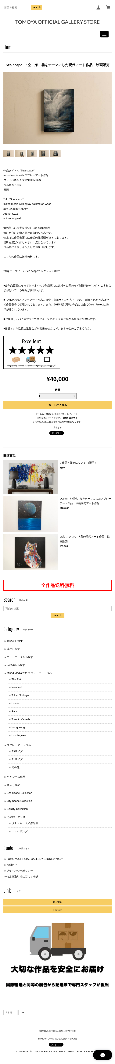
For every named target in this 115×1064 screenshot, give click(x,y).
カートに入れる (57, 405)
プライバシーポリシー (19, 870)
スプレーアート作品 (19, 745)
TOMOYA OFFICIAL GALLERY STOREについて (34, 858)
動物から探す (15, 640)
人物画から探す (16, 665)
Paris (15, 711)
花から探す (13, 648)
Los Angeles (19, 735)
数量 (57, 389)
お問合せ (11, 864)
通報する (57, 427)
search (37, 7)
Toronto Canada (21, 719)
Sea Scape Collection (19, 792)
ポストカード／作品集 (25, 823)
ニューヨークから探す (20, 657)
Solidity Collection (17, 808)
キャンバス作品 (16, 776)
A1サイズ (17, 759)
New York (17, 687)
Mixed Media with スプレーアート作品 (29, 673)
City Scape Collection (19, 800)
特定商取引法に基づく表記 (22, 876)
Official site (58, 902)
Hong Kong (18, 727)
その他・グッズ (16, 816)
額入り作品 (13, 785)
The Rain (17, 679)
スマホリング (19, 831)
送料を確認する (70, 418)
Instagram (57, 909)
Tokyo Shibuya (20, 695)
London (16, 703)
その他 (16, 767)
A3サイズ (17, 751)
